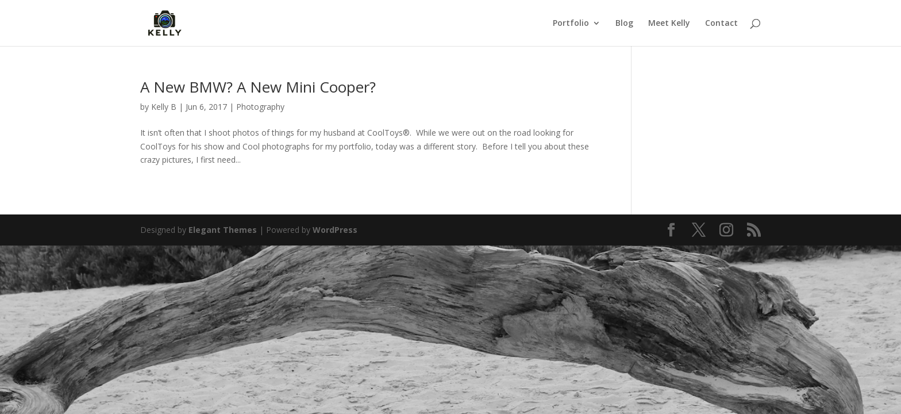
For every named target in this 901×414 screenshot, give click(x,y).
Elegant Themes (222, 229)
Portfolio (571, 23)
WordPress (335, 229)
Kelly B (163, 106)
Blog (624, 23)
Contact (721, 23)
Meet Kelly (669, 23)
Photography (260, 106)
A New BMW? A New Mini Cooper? (258, 86)
